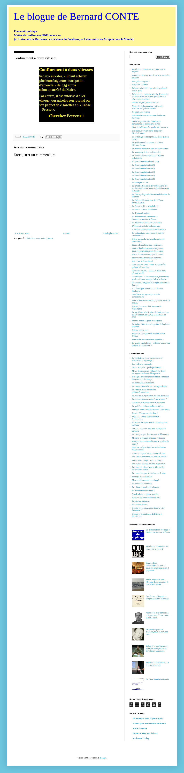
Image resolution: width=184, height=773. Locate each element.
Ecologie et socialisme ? (142, 476)
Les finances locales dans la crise (145, 487)
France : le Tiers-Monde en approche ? (148, 339)
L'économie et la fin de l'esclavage (146, 226)
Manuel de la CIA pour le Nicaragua (147, 321)
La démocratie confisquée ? (143, 490)
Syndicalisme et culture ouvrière (145, 494)
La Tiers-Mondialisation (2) (143, 175)
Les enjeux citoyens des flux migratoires (148, 464)
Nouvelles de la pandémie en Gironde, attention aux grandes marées (147, 107)
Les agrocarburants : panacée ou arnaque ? (149, 399)
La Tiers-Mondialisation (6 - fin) (145, 161)
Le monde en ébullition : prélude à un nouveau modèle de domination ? (151, 344)
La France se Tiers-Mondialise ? (145, 206)
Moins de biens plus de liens (145, 733)
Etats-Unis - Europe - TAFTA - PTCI (147, 460)
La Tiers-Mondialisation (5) (143, 165)
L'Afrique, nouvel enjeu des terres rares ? (149, 229)
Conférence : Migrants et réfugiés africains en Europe (157, 597)
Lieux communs (140, 728)
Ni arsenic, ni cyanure (141, 112)
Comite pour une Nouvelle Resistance (149, 723)
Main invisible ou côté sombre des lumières (150, 127)
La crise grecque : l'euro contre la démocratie (150, 434)
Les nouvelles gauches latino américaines (149, 473)
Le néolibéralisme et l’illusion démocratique (150, 148)
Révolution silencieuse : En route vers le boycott (157, 547)
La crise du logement (140, 501)
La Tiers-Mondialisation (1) (143, 179)
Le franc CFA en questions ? (143, 383)
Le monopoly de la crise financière (146, 152)
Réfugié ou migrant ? (140, 81)
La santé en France (139, 504)
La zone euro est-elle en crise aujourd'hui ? (149, 386)
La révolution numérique (142, 483)
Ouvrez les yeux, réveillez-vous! (145, 102)
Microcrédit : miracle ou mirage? (145, 480)
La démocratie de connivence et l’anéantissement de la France (145, 217)
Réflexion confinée (140, 85)
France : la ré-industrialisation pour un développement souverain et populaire (147, 249)
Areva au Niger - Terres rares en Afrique (148, 453)
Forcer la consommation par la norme (147, 254)
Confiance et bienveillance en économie (148, 403)
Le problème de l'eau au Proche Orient (148, 406)
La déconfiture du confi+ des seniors (147, 222)
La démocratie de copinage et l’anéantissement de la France (158, 531)
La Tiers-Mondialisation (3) (143, 172)
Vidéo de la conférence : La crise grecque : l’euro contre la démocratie (157, 615)
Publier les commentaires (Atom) (39, 238)
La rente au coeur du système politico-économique (144, 391)
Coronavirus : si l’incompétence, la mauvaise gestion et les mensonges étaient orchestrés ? (150, 277)
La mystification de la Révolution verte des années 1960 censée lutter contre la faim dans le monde (150, 188)
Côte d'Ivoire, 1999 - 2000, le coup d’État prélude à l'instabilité (149, 266)
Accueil (66, 233)
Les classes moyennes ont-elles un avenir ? (149, 456)
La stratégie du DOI (140, 182)
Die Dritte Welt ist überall (142, 261)
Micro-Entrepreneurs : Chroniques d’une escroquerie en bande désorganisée (148, 372)
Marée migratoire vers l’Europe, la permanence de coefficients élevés (146, 122)
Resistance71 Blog (141, 738)
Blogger (102, 758)
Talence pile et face (140, 330)
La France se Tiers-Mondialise (144, 210)
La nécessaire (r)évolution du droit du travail (150, 396)
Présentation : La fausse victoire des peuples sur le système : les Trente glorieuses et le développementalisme (150, 96)
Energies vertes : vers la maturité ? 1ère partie (151, 409)
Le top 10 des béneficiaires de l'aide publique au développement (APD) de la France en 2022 (150, 314)
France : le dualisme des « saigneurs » (147, 245)
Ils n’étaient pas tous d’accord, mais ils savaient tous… (157, 632)
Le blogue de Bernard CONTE (76, 16)
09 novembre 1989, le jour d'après (148, 718)
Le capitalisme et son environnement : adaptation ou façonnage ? (147, 359)
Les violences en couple (142, 364)
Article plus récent (22, 233)
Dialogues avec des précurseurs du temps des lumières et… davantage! (150, 378)
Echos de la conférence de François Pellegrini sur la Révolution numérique (156, 648)
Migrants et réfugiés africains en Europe (148, 438)
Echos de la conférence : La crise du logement (157, 663)
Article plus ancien (110, 233)
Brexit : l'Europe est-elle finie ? (145, 413)
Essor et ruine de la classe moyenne (146, 258)
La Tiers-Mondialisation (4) (143, 168)
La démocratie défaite (141, 213)
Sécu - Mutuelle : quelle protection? (146, 367)
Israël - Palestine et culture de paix (146, 497)
